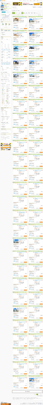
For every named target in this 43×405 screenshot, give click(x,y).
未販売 (7, 119)
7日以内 (6, 113)
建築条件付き (3, 119)
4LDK (8, 47)
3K (2, 46)
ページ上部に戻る (41, 402)
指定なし (3, 80)
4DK (5, 47)
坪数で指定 (9, 54)
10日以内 (3, 114)
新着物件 (2, 110)
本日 (2, 112)
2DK (5, 45)
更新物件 (5, 110)
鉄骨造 (2, 68)
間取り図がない (3, 118)
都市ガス (4, 84)
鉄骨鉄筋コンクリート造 (4, 69)
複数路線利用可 (9, 88)
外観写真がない (8, 117)
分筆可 (3, 87)
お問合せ (25, 28)
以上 (2, 49)
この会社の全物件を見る (17, 56)
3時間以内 (6, 111)
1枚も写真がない (3, 117)
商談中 (2, 120)
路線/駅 (6, 30)
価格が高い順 (22, 13)
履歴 (37, 0)
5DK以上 (3, 48)
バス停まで (5, 73)
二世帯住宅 (6, 48)
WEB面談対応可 (3, 127)
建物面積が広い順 (35, 13)
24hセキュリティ (4, 86)
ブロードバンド (9, 86)
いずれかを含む (8, 136)
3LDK (8, 46)
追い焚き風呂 (9, 84)
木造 (2, 67)
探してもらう (25, 0)
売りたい (21, 0)
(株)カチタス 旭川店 (16, 27)
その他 (8, 48)
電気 (3, 88)
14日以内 (6, 114)
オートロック (9, 85)
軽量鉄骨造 (8, 67)
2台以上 (9, 80)
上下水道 (8, 87)
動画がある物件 (3, 124)
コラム (31, 0)
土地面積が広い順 (32, 13)
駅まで (2, 73)
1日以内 (6, 112)
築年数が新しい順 (26, 13)
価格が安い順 (24, 13)
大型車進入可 (9, 90)
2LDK (8, 45)
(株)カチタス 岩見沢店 (17, 372)
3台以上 (2, 81)
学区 (10, 30)
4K (2, 47)
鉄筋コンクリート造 (8, 68)
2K (2, 45)
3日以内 (2, 113)
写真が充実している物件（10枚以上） (5, 123)
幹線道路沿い (4, 89)
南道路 (3, 90)
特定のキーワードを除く (4, 139)
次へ (40, 394)
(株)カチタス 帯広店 (32, 358)
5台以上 (9, 81)
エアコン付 (4, 85)
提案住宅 (7, 118)
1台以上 (6, 80)
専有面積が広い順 (29, 13)
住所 (3, 30)
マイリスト (41, 0)
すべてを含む (3, 136)
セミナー (28, 0)
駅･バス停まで (8, 73)
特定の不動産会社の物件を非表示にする (5, 132)
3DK (5, 46)
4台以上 (6, 81)
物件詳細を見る (22, 28)
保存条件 (34, 0)
